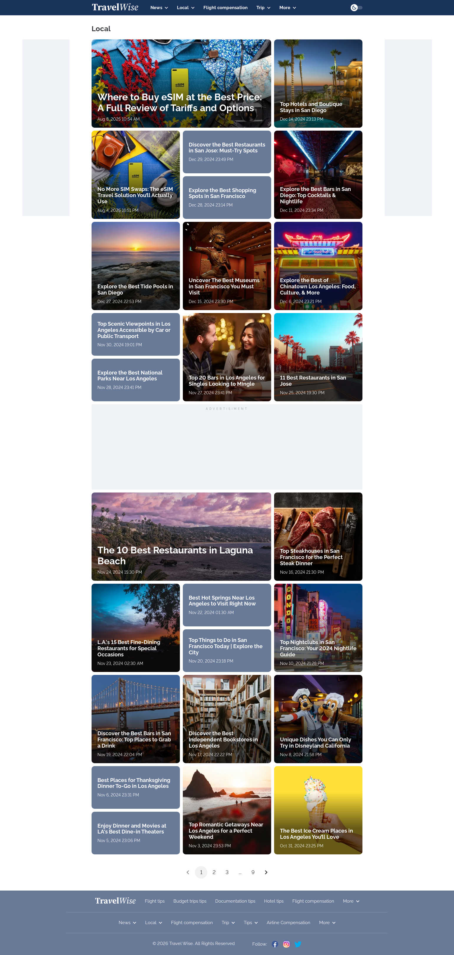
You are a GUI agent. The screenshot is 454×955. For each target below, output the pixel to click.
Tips (251, 922)
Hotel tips (274, 901)
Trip (263, 7)
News (159, 7)
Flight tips (155, 901)
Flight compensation (225, 7)
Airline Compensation (288, 922)
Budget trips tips (189, 901)
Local (186, 7)
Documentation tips (235, 901)
